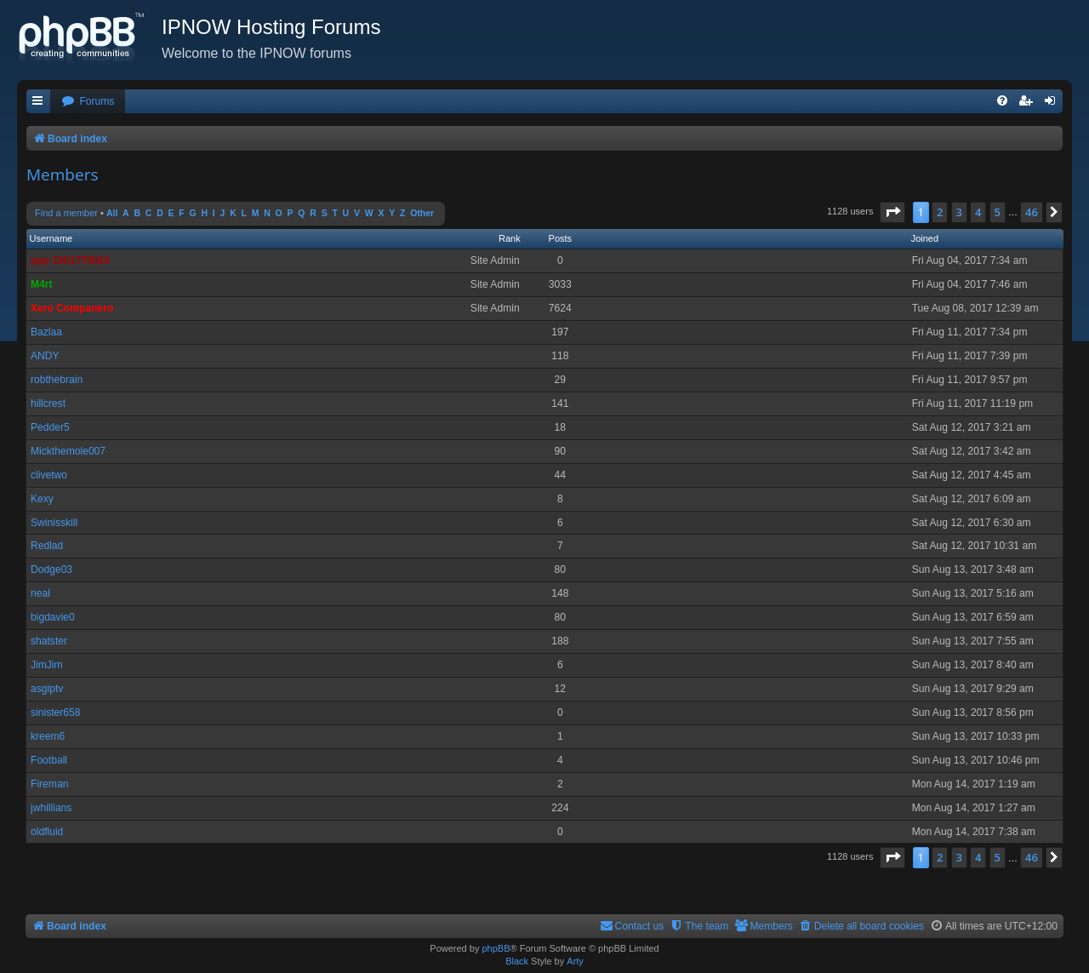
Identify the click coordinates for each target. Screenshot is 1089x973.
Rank (510, 238)
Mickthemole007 (68, 451)
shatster (49, 641)
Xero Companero (72, 308)
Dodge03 (51, 569)
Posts (561, 238)
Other (422, 213)
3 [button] (959, 212)
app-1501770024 (70, 260)
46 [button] (1031, 212)
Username (51, 238)
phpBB (496, 948)
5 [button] (998, 212)
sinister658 (56, 712)
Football (49, 760)
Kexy (42, 499)
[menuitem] (87, 101)
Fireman (49, 784)
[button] (892, 212)
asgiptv (47, 689)
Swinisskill (54, 523)
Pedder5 (50, 427)
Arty (575, 961)
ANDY (45, 356)
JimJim (47, 665)
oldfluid (47, 832)
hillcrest (48, 403)
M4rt (42, 284)
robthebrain (57, 380)
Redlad (47, 546)
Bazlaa (46, 332)
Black (516, 961)
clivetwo (49, 475)
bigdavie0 (53, 617)
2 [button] (940, 212)
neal (40, 593)
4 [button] (978, 212)
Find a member (66, 213)
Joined (924, 238)
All (111, 213)
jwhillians (51, 808)
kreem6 (48, 736)
